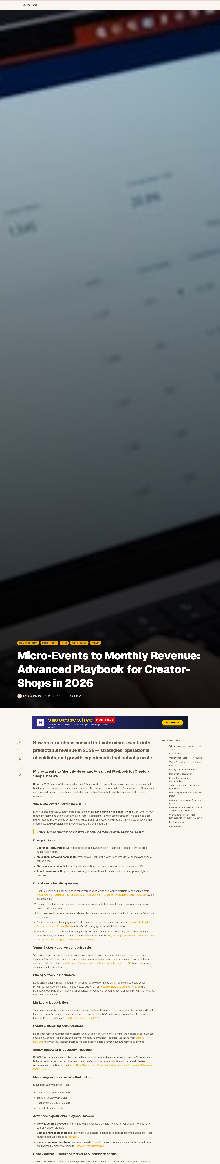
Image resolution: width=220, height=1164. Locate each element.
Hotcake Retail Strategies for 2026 (121, 986)
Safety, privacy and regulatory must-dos (184, 787)
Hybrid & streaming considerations (178, 779)
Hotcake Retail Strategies (89, 1146)
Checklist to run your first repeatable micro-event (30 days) (185, 816)
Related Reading (177, 826)
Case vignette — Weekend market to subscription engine (186, 809)
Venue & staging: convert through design (185, 764)
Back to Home (28, 5)
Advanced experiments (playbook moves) (185, 801)
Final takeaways (177, 822)
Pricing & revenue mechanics (183, 769)
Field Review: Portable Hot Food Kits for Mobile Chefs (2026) (95, 963)
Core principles (176, 753)
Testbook (73, 1136)
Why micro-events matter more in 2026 (185, 748)
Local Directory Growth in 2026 (81, 1018)
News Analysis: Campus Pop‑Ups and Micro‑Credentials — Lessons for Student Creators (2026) (91, 895)
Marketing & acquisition (180, 773)
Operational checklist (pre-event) (185, 757)
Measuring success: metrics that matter (185, 794)
